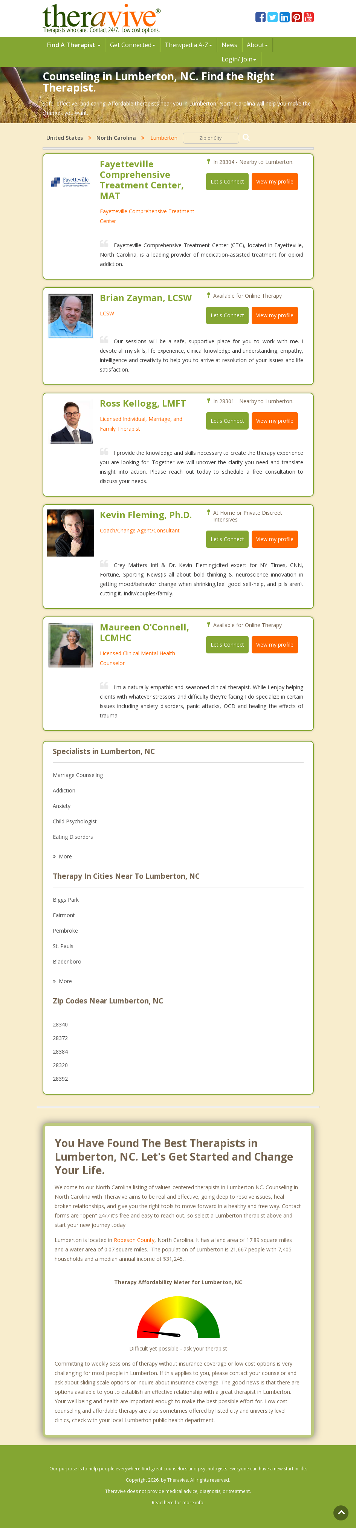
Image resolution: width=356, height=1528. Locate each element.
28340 (60, 1024)
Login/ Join (239, 59)
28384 (60, 1051)
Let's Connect (227, 181)
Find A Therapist (74, 45)
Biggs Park (66, 899)
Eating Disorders (73, 836)
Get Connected (132, 45)
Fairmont (64, 915)
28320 (60, 1065)
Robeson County (134, 1240)
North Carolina (116, 137)
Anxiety (61, 805)
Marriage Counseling (78, 775)
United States (64, 137)
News (229, 45)
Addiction (64, 790)
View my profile (274, 181)
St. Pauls (63, 946)
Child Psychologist (75, 821)
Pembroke (65, 930)
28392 (60, 1078)
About (257, 45)
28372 (60, 1038)
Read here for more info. (178, 1502)
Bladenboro (67, 961)
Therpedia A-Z (188, 45)
